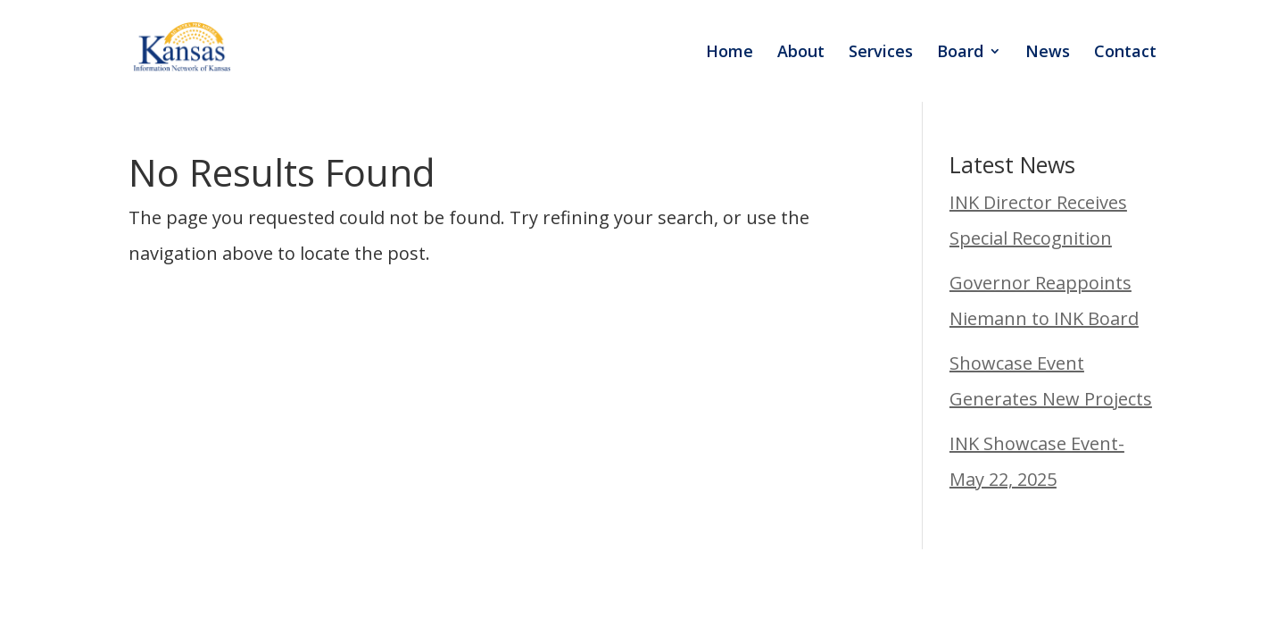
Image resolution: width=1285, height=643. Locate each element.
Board (960, 53)
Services (881, 53)
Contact (1125, 53)
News (1047, 53)
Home (729, 53)
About (801, 53)
